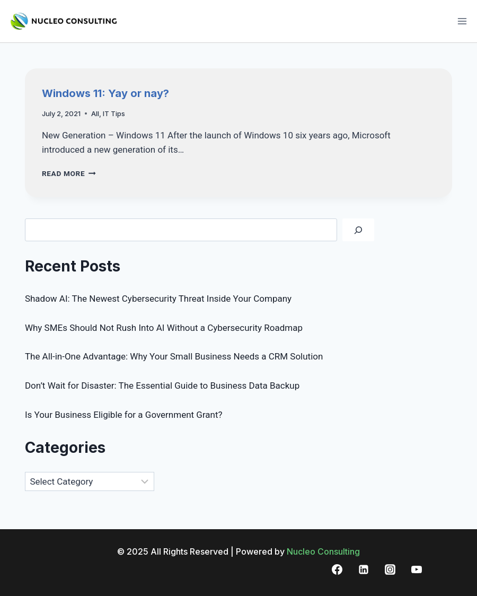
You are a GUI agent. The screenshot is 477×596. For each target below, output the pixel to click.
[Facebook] (337, 569)
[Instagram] (390, 569)
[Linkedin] (363, 569)
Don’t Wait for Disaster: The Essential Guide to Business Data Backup (162, 385)
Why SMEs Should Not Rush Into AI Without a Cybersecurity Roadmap (164, 327)
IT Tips (114, 113)
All (95, 113)
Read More (69, 173)
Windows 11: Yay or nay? (105, 93)
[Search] (358, 229)
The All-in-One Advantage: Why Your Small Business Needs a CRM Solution (174, 356)
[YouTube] (416, 569)
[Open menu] (462, 21)
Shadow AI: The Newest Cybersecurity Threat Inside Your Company (158, 298)
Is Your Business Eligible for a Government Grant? (124, 414)
